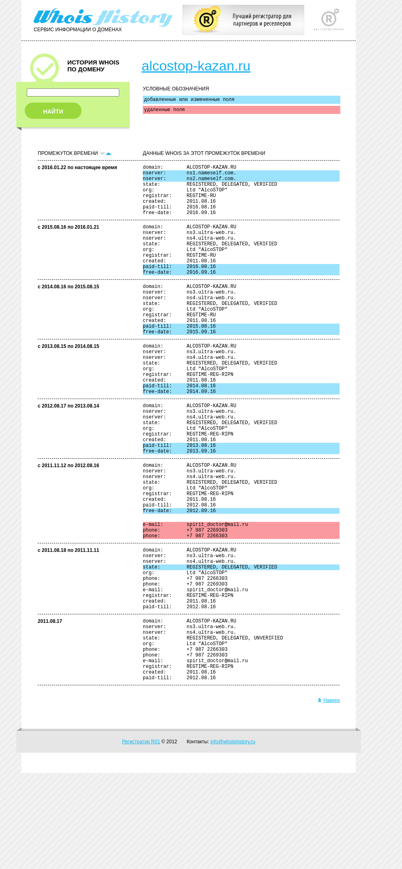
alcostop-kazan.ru (196, 65)
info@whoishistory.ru (233, 838)
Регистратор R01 (141, 838)
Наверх (329, 796)
